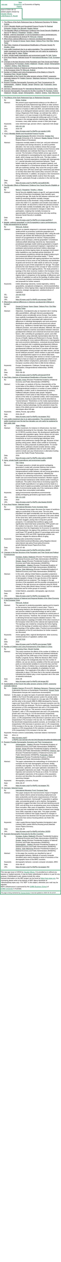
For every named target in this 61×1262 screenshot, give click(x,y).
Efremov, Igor (38, 84)
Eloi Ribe (49, 41)
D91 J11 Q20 (20, 497)
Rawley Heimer (32, 28)
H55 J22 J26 (20, 126)
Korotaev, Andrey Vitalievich (27, 64)
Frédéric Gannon (26, 78)
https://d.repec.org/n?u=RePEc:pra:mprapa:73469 (33, 644)
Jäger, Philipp (23, 53)
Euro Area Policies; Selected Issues (16, 57)
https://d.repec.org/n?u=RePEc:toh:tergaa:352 (32, 681)
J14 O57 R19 (20, 295)
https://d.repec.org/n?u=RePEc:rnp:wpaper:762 (32, 596)
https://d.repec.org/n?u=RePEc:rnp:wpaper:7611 (33, 416)
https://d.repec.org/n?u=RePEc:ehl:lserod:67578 (33, 375)
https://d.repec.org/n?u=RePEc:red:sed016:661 (32, 183)
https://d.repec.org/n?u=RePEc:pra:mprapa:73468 (33, 299)
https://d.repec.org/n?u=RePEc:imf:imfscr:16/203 (33, 831)
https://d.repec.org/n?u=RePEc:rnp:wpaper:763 (32, 867)
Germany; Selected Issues (13, 89)
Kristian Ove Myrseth (19, 28)
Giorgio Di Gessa (19, 41)
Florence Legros (53, 78)
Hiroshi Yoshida (21, 74)
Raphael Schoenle (22, 136)
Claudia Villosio (6, 14)
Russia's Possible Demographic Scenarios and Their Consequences (28, 82)
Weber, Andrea (21, 100)
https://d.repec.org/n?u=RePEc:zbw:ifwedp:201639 (34, 502)
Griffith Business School (38, 887)
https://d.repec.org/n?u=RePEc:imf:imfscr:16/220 (33, 550)
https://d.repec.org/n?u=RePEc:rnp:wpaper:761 (32, 785)
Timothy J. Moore (33, 32)
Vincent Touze (9, 80)
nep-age (4, 4)
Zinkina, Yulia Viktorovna (20, 66)
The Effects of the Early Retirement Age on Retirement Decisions (27, 22)
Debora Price (41, 41)
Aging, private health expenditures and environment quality (25, 55)
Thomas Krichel (25, 893)
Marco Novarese (39, 880)
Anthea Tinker (21, 308)
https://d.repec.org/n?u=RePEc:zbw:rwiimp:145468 (34, 458)
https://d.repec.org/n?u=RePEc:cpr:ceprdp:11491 (33, 131)
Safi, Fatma (52, 55)
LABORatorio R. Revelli (9, 16)
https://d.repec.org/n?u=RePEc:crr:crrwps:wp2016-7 (34, 220)
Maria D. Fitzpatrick (19, 32)
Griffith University (7, 889)
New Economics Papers (18, 4)
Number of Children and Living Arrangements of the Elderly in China (28, 72)
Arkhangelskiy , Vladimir (12, 84)
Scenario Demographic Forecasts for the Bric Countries (23, 91)
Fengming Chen (9, 74)
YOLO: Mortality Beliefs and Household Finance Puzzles (24, 26)
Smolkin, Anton (9, 47)
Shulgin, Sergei (43, 64)
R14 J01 (19, 370)
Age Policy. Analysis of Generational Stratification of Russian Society (28, 45)
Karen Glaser (30, 41)
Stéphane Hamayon (40, 78)
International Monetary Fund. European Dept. (42, 89)
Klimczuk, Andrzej (36, 37)
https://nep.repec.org (48, 878)
